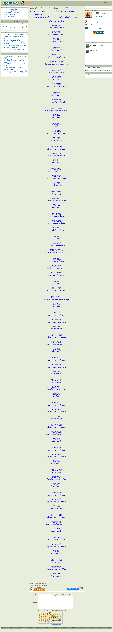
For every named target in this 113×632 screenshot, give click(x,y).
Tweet (81, 588)
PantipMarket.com (11, 631)
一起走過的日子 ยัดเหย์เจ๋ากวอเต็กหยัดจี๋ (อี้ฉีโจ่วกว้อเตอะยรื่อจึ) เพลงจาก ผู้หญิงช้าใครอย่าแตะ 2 (16, 36)
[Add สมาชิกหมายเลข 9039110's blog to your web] (98, 70)
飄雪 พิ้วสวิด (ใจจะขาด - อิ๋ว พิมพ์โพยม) (14, 60)
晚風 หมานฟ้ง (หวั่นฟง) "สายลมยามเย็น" (14, 49)
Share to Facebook (73, 588)
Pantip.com (3, 631)
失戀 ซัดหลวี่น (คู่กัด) (9, 62)
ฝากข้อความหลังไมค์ (91, 23)
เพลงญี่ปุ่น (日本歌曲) (9, 14)
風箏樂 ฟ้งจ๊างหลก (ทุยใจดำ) (11, 47)
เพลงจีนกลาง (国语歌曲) (10, 9)
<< (2, 21)
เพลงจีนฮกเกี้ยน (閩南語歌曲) (11, 12)
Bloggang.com (92, 74)
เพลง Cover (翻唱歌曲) (10, 16)
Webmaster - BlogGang (94, 67)
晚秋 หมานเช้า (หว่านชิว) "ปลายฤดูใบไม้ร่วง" (15, 42)
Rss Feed (88, 24)
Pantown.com (18, 631)
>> (27, 21)
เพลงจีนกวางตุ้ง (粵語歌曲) (11, 11)
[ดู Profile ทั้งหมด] (99, 16)
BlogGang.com (29, 631)
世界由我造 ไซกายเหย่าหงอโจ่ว (12, 40)
